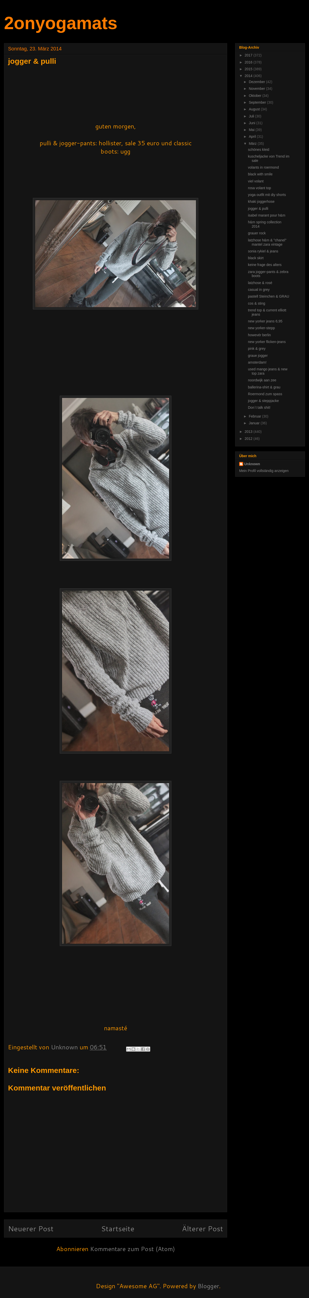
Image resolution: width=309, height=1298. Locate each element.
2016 (249, 62)
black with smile (260, 174)
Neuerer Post (31, 1228)
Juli (252, 116)
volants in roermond (263, 167)
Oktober (255, 96)
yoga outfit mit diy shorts (267, 195)
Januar (255, 423)
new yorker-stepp (261, 328)
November (257, 89)
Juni (252, 123)
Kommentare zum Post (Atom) (132, 1249)
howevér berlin (259, 335)
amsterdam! (257, 362)
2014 (249, 76)
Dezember (257, 82)
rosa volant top (259, 188)
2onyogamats (60, 23)
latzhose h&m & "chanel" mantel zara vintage (267, 242)
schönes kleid (258, 150)
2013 (249, 432)
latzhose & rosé (260, 283)
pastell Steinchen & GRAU (268, 296)
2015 (249, 69)
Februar (255, 416)
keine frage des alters (265, 265)
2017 (249, 55)
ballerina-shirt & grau (264, 387)
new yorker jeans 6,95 (265, 321)
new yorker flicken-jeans (267, 342)
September (258, 102)
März (253, 144)
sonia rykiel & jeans (263, 251)
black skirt (256, 258)
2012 (249, 439)
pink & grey (257, 349)
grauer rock (257, 233)
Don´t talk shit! (259, 407)
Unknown (252, 464)
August (255, 109)
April (253, 136)
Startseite (117, 1228)
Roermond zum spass (265, 394)
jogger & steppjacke (263, 401)
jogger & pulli (258, 209)
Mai (252, 130)
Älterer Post (202, 1228)
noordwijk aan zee (262, 380)
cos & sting (256, 303)
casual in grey (259, 290)
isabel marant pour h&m (266, 215)
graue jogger (258, 356)
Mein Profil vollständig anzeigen (264, 471)
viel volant (256, 181)
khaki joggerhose (261, 201)
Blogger (208, 1286)
